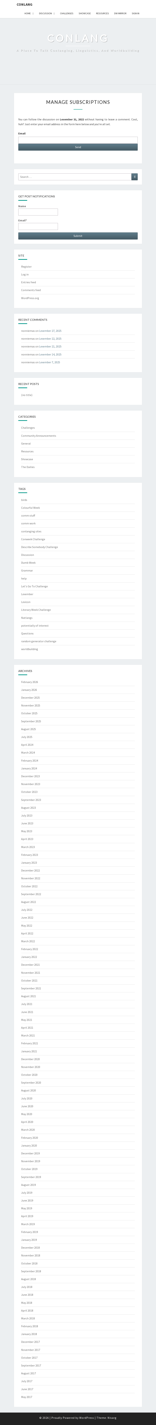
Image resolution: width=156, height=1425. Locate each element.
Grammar (27, 570)
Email (22, 133)
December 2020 (30, 1059)
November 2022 (30, 878)
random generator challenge (38, 641)
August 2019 (28, 1185)
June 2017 (27, 1389)
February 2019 (29, 1232)
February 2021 (29, 1043)
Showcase (85, 13)
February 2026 (29, 682)
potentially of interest (35, 625)
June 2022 (27, 917)
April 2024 (27, 744)
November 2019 (30, 1161)
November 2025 (30, 705)
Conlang (24, 4)
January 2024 (29, 768)
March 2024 (28, 752)
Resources (102, 13)
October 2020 (29, 1074)
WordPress (86, 1417)
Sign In (135, 13)
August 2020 (28, 1090)
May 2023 (26, 831)
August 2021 (28, 996)
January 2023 (29, 862)
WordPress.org (30, 298)
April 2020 (27, 1122)
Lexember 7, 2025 (49, 362)
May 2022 (26, 925)
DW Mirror (120, 13)
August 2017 (28, 1373)
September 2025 (31, 721)
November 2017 (30, 1350)
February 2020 (29, 1137)
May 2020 (26, 1114)
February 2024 (29, 760)
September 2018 (31, 1271)
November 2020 (30, 1067)
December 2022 (30, 870)
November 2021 (30, 972)
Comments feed (31, 290)
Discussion (45, 13)
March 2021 (28, 1035)
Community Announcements (38, 435)
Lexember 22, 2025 (50, 338)
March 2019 (28, 1224)
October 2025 (29, 713)
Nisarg (112, 1417)
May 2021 (26, 1020)
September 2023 (31, 800)
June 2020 (27, 1106)
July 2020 (26, 1098)
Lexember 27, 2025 (50, 331)
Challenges (66, 13)
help (24, 578)
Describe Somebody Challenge (39, 547)
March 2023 (28, 847)
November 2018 (30, 1255)
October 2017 (29, 1357)
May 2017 (26, 1397)
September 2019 (31, 1177)
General (26, 443)
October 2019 (29, 1169)
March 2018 (28, 1318)
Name (38, 210)
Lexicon (25, 602)
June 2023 (27, 823)
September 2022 (31, 894)
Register (26, 266)
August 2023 (28, 807)
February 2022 (29, 949)
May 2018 (26, 1302)
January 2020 (29, 1145)
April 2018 (27, 1310)
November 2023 (30, 784)
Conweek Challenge (33, 539)
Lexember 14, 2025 (50, 354)
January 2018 (29, 1334)
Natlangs (27, 618)
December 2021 (30, 964)
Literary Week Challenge (36, 610)
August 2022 (28, 902)
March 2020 (28, 1129)
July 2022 (26, 909)
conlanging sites (31, 531)
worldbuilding (29, 649)
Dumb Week (28, 562)
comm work (28, 523)
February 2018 (29, 1326)
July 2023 (26, 815)
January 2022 (29, 957)
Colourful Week (30, 507)
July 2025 (26, 737)
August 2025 (28, 729)
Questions (27, 633)
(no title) (26, 395)
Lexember (27, 594)
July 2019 (26, 1192)
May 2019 (26, 1208)
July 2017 (26, 1381)
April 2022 (27, 933)
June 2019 (27, 1200)
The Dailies (28, 467)
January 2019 (29, 1239)
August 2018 (28, 1279)
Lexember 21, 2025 (50, 346)
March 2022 (28, 941)
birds (24, 500)
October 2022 (29, 886)
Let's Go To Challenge (34, 586)
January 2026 (29, 690)
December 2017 (30, 1342)
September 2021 (31, 988)
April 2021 (27, 1027)
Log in (25, 274)
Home (28, 13)
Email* (38, 224)
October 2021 (29, 980)
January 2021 (29, 1051)
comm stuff (28, 515)
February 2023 (29, 855)
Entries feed (28, 282)
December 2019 (30, 1153)
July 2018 (26, 1287)
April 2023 (27, 839)
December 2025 (30, 697)
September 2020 (31, 1082)
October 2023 (29, 792)
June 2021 (27, 1012)
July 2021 (26, 1004)
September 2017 (31, 1365)
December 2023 (30, 776)
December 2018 (30, 1247)
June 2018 (27, 1294)
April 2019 (27, 1216)
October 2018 (29, 1263)
